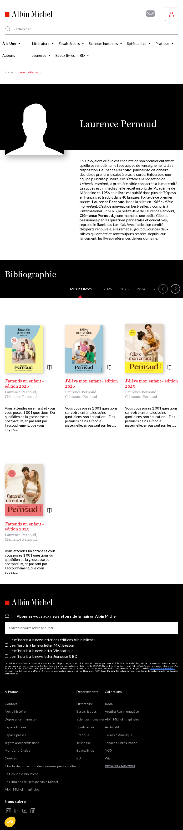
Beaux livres (85, 750)
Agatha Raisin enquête (122, 711)
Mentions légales (17, 750)
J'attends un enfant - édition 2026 (24, 383)
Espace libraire (15, 727)
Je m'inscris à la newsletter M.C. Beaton (42, 645)
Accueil (9, 72)
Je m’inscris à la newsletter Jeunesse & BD (43, 656)
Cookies (11, 758)
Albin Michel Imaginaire (22, 789)
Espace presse (15, 735)
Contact (11, 704)
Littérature (84, 704)
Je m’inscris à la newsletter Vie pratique (41, 650)
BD (78, 758)
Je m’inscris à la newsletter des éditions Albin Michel (52, 639)
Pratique (82, 735)
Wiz (107, 758)
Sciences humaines (90, 719)
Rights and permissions (22, 743)
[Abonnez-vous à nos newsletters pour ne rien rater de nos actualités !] (148, 13)
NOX (108, 750)
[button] (10, 822)
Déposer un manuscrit (21, 719)
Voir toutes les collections (120, 766)
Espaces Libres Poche (121, 743)
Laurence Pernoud (20, 392)
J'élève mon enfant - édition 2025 (151, 383)
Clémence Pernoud (21, 396)
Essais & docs (86, 711)
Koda (109, 704)
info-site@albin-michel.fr (162, 668)
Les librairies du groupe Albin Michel (31, 782)
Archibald (112, 727)
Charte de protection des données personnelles (40, 766)
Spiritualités (85, 727)
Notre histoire (15, 711)
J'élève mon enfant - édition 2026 (91, 383)
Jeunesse (83, 743)
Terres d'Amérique (118, 735)
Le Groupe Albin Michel (22, 774)
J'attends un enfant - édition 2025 (24, 526)
